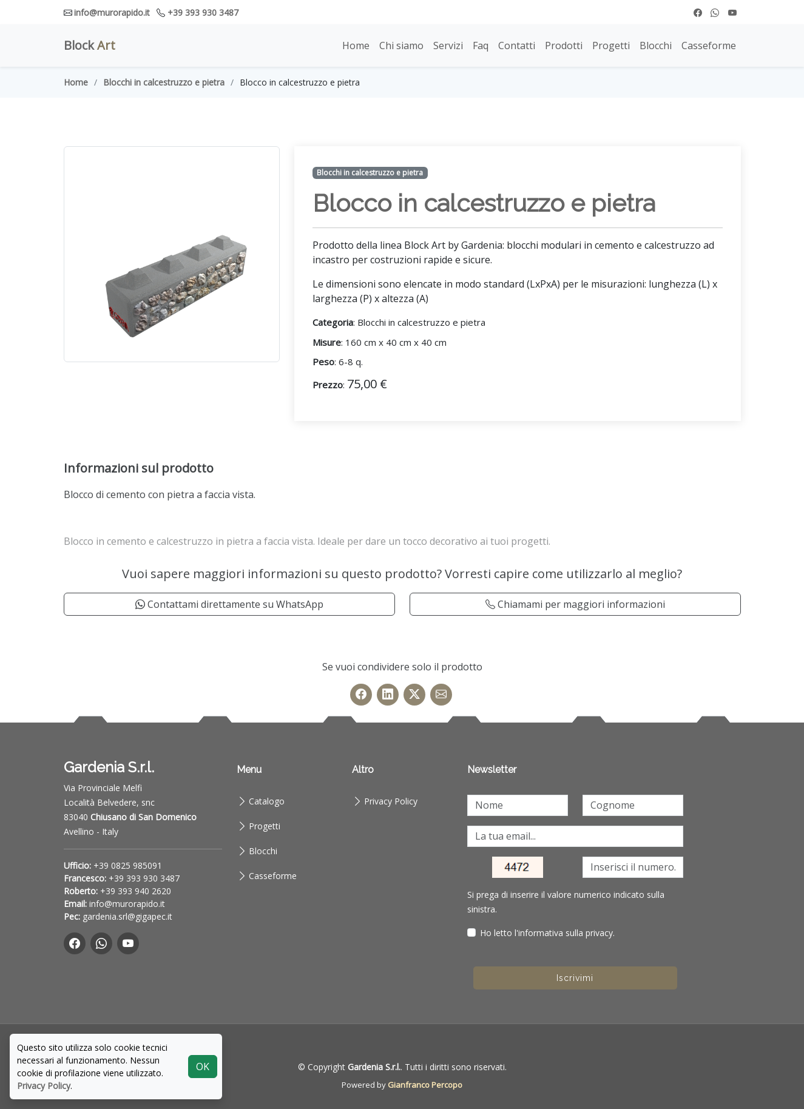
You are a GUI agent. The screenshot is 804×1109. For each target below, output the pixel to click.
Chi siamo (401, 45)
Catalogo (267, 801)
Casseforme (708, 45)
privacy (599, 933)
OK (202, 1066)
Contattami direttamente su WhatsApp (229, 632)
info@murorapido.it (112, 12)
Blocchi (656, 45)
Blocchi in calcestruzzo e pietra (164, 82)
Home (356, 45)
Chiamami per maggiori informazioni (575, 632)
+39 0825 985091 (127, 865)
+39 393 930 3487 (202, 12)
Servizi (448, 45)
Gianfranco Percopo (425, 1084)
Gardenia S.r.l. (374, 1067)
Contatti (516, 45)
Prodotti (564, 45)
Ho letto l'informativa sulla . (547, 933)
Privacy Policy (390, 801)
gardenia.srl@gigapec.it (127, 916)
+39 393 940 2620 (135, 891)
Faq (480, 45)
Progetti (611, 45)
